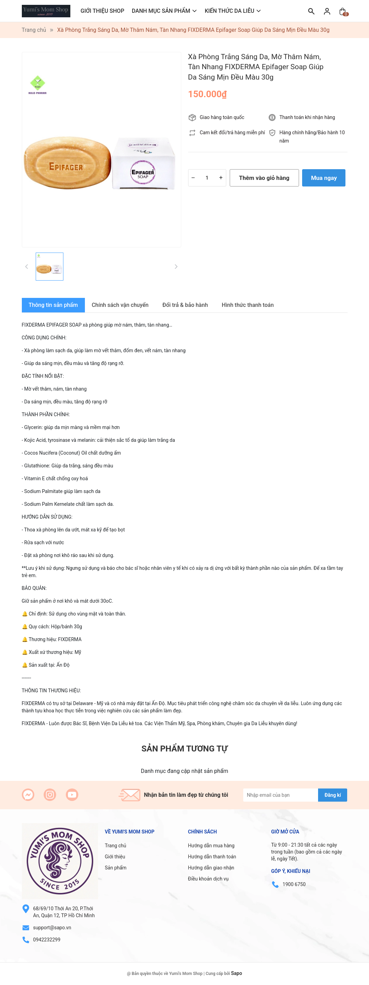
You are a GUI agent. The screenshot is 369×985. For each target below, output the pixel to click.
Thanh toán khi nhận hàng (307, 117)
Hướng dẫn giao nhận (211, 867)
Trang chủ (115, 845)
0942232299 (47, 939)
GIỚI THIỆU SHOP (102, 11)
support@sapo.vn (52, 927)
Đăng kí (333, 795)
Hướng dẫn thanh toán (212, 856)
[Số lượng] (207, 177)
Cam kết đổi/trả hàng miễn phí (232, 132)
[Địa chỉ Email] (295, 795)
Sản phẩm (116, 867)
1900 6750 (294, 884)
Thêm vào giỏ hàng (264, 177)
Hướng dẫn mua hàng (211, 845)
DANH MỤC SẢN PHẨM (161, 11)
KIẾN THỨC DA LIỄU (229, 11)
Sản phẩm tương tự (184, 749)
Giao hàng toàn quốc (222, 117)
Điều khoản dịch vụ (208, 879)
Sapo (236, 973)
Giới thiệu (115, 856)
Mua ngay (324, 177)
